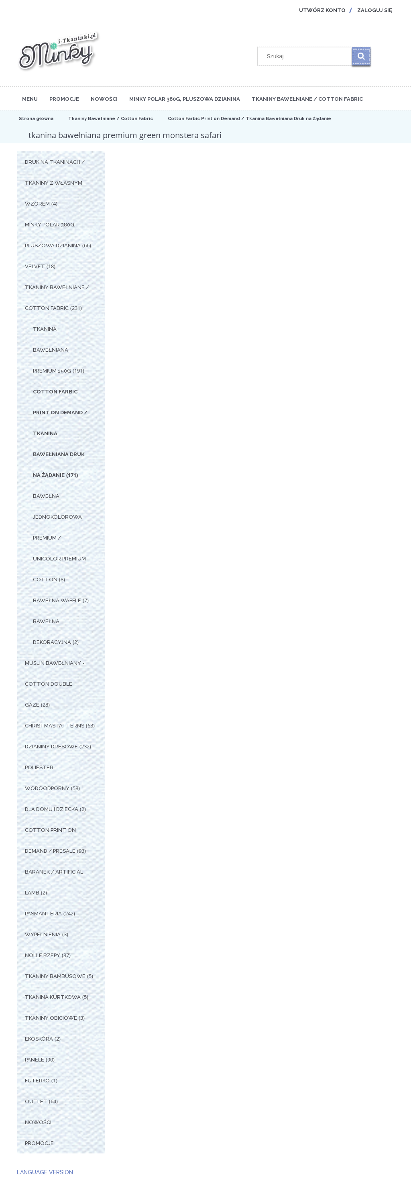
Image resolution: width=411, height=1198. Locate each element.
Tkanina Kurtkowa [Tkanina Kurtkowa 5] (53, 997)
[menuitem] (30, 98)
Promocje (39, 1143)
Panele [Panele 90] (34, 1060)
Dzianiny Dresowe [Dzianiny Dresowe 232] (51, 747)
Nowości (38, 1122)
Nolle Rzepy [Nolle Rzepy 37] (42, 955)
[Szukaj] (361, 56)
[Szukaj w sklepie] (306, 56)
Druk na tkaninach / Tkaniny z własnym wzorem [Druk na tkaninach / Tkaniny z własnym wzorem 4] (55, 183)
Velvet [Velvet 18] (35, 266)
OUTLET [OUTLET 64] (36, 1101)
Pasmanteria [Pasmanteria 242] (43, 914)
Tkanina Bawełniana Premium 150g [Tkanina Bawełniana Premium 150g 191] (52, 350)
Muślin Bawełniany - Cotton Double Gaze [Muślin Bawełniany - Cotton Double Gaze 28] (55, 684)
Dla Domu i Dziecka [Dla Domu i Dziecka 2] (51, 809)
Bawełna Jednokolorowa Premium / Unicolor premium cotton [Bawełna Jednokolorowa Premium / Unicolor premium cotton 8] (59, 538)
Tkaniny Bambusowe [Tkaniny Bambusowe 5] (55, 976)
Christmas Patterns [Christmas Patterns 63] (54, 726)
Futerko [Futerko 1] (37, 1081)
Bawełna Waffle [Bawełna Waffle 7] (57, 600)
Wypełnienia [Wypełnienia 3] (43, 934)
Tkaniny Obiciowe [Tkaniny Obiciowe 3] (51, 1018)
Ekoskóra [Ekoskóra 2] (39, 1039)
